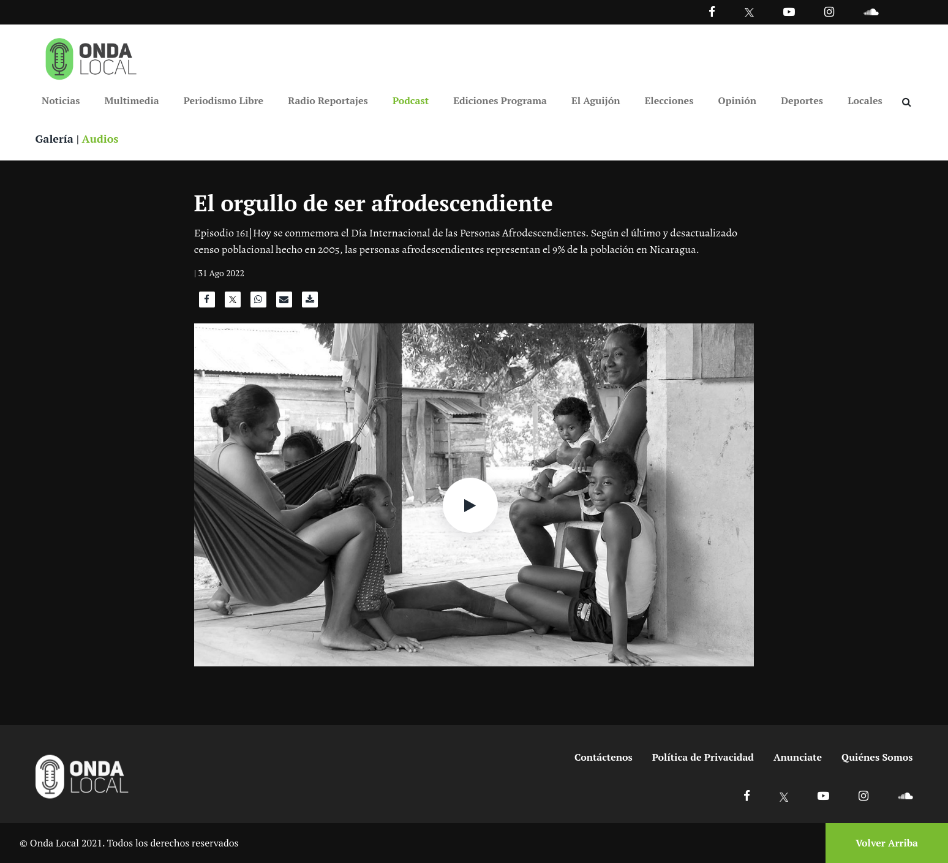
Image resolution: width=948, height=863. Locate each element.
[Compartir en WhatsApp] (258, 303)
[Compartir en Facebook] (207, 303)
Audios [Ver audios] (100, 138)
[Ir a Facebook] (746, 795)
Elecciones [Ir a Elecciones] (669, 100)
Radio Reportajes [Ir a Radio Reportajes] (328, 100)
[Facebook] (712, 11)
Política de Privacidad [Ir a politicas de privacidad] (703, 757)
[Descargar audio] (310, 303)
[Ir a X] (784, 795)
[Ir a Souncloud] (870, 11)
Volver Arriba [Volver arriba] (887, 843)
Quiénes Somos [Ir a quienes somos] (876, 757)
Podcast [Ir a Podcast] (411, 100)
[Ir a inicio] (91, 56)
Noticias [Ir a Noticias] (61, 100)
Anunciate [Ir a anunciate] (797, 757)
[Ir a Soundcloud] (905, 795)
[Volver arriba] (883, 843)
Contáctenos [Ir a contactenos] (603, 757)
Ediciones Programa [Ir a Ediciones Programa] (500, 100)
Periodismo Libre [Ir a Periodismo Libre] (223, 100)
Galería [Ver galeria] (54, 138)
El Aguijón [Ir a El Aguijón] (595, 100)
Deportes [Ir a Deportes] (802, 100)
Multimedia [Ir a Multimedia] (132, 100)
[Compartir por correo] (284, 303)
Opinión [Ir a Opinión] (737, 100)
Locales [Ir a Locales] (865, 100)
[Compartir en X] (233, 303)
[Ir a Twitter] (749, 12)
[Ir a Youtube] (789, 11)
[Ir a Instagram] (829, 11)
